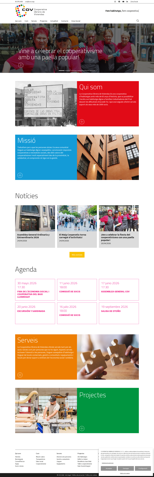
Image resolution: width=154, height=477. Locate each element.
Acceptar (109, 468)
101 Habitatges (82, 457)
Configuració (143, 468)
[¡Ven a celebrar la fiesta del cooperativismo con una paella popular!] (119, 226)
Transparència (40, 459)
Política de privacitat (78, 475)
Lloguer (59, 461)
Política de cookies (125, 473)
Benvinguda (19, 459)
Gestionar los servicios (107, 463)
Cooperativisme (41, 464)
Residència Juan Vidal (84, 461)
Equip (17, 464)
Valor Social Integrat (84, 466)
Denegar (126, 468)
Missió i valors (40, 457)
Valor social (39, 461)
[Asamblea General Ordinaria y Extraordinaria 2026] (35, 226)
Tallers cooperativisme (85, 464)
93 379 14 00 (19, 2)
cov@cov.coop (29, 2)
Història (17, 457)
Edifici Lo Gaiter (83, 459)
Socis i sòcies (19, 466)
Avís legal (68, 475)
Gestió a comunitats (63, 459)
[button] (138, 20)
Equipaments (61, 464)
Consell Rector (20, 461)
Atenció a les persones (64, 457)
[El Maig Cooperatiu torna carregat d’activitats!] (77, 226)
